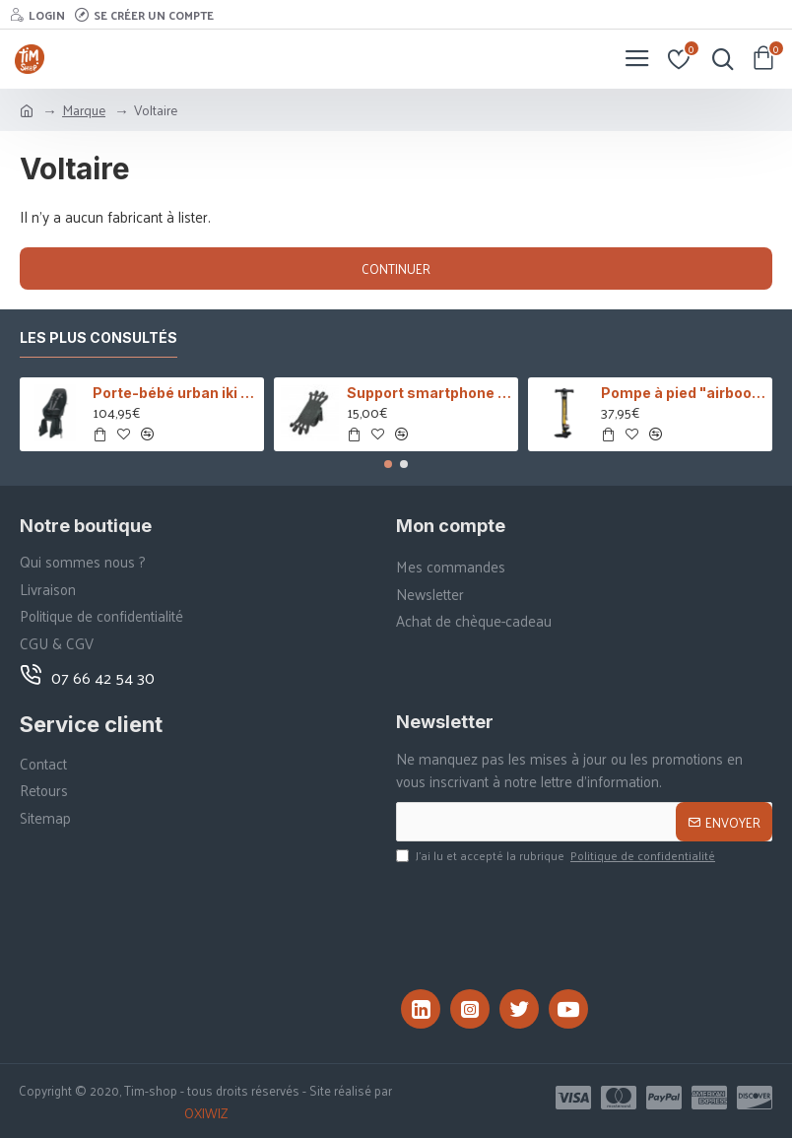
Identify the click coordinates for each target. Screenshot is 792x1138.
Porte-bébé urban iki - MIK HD (175, 392)
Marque (83, 110)
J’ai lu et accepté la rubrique (557, 856)
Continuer (396, 268)
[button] (388, 464)
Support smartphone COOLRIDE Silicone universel (429, 392)
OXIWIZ (206, 1113)
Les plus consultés (98, 337)
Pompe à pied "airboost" (683, 392)
